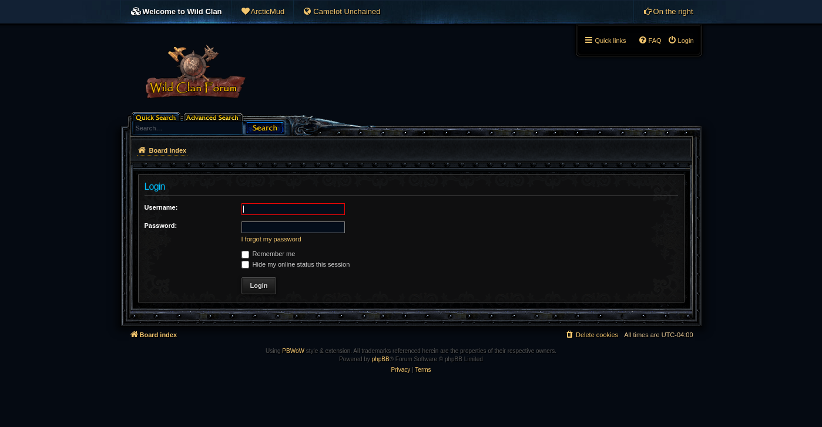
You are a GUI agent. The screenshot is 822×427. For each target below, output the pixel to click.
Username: (161, 207)
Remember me (268, 253)
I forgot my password (271, 239)
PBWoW (293, 351)
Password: (161, 225)
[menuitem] (262, 11)
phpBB (381, 359)
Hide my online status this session (295, 264)
